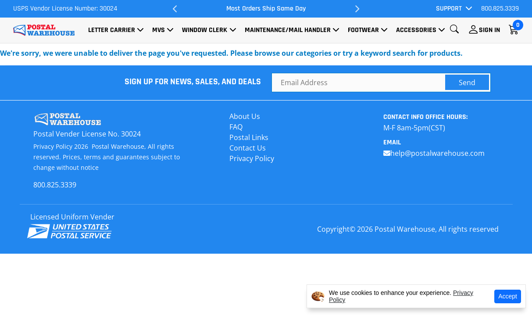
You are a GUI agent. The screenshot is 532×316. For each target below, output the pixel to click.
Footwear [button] (363, 30)
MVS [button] (158, 30)
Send (467, 82)
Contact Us (247, 148)
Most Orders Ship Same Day (266, 8)
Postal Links (248, 137)
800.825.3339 (500, 8)
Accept (507, 296)
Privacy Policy (251, 158)
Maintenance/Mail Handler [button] (288, 30)
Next (357, 8)
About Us (244, 116)
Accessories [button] (416, 30)
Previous (175, 8)
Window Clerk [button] (204, 30)
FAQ (236, 127)
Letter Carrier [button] (111, 30)
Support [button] (449, 8)
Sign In (489, 30)
